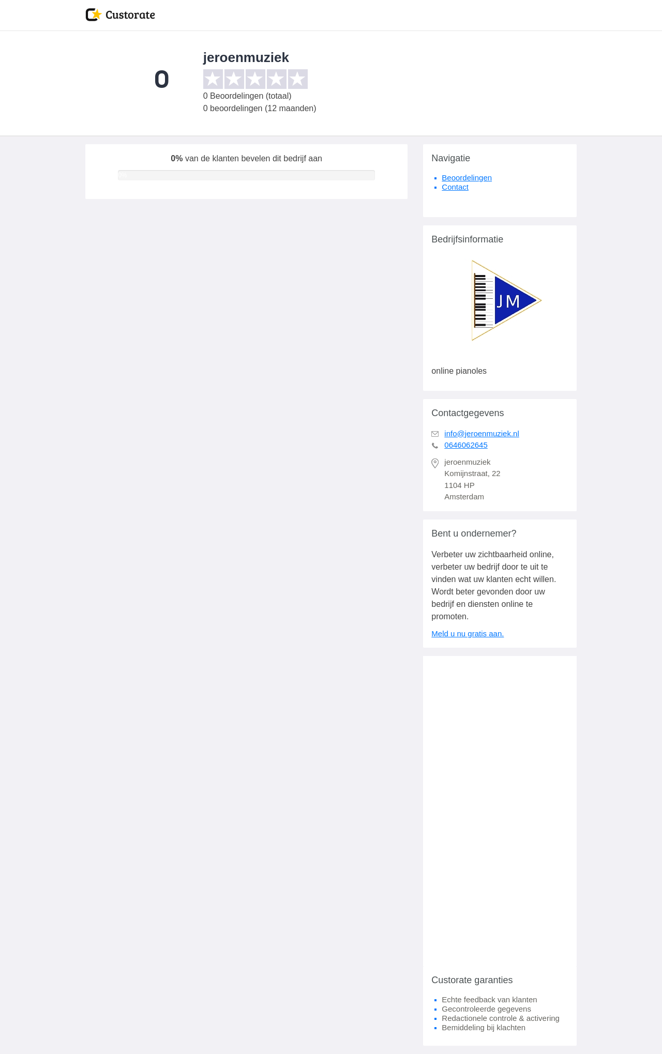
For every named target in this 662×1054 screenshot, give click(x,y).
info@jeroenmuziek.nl (481, 433)
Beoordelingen (467, 177)
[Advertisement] (500, 811)
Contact (455, 186)
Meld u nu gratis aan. (467, 633)
